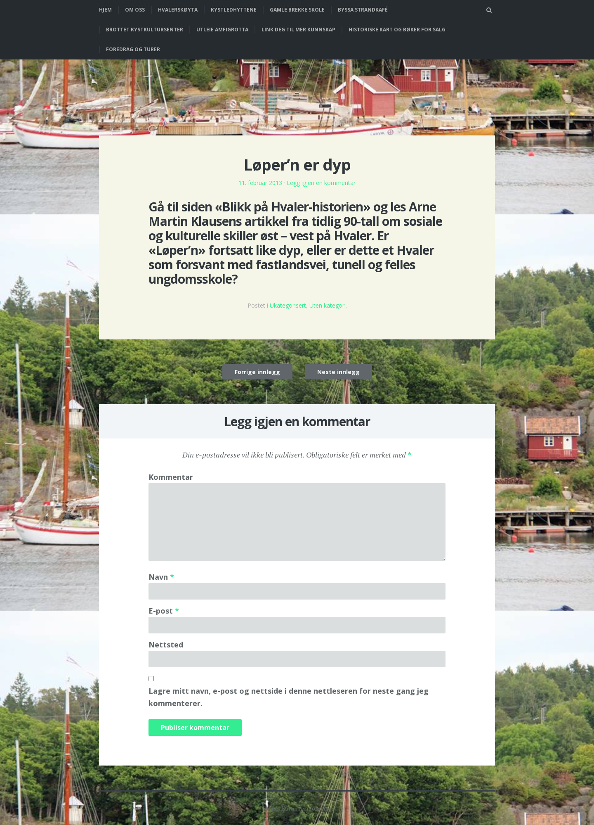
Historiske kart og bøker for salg (397, 29)
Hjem (105, 9)
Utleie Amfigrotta (222, 29)
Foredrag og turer (133, 49)
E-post (163, 611)
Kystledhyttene (234, 9)
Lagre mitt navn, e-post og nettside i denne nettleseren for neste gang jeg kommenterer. (288, 697)
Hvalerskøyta (178, 9)
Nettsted (165, 645)
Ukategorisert (288, 305)
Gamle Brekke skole (297, 9)
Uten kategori (327, 305)
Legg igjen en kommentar (321, 183)
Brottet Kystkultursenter (144, 29)
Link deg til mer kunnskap (298, 29)
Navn (161, 577)
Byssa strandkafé (363, 9)
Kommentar (170, 477)
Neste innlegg (338, 372)
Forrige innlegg (257, 372)
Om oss (135, 9)
